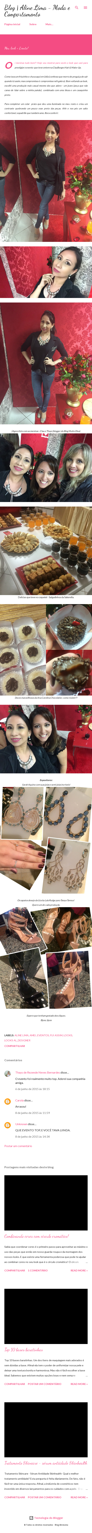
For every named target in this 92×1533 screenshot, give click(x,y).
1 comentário (38, 1270)
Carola (19, 1100)
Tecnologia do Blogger (46, 1518)
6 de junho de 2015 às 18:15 (32, 1089)
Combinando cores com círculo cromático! (36, 1236)
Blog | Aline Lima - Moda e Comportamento (37, 11)
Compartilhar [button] (14, 1045)
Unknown (21, 1124)
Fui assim (56, 1035)
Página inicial (12, 24)
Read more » (79, 1270)
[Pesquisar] (77, 6)
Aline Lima (22, 1035)
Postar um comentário (18, 1146)
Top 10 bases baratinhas (23, 1349)
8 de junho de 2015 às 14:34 (32, 1136)
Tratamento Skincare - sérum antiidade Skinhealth (45, 1463)
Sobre (32, 24)
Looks (68, 1035)
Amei (33, 1035)
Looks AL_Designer (17, 1040)
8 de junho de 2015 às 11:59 (32, 1112)
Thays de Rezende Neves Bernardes (37, 1072)
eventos (43, 1035)
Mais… (49, 24)
